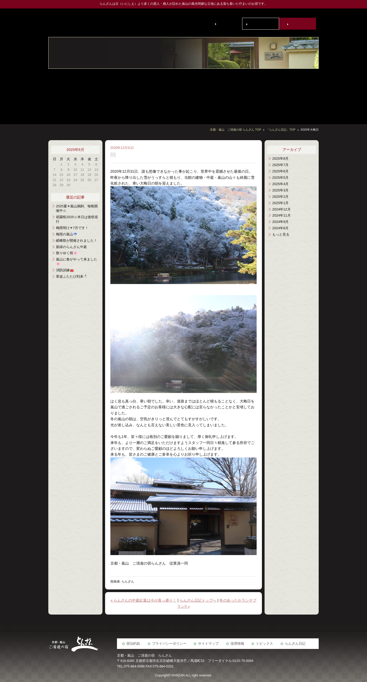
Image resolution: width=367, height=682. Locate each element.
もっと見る (280, 234)
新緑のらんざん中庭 (71, 247)
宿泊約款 (133, 644)
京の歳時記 (259, 93)
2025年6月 (280, 171)
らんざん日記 (295, 644)
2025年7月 (280, 165)
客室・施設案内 (312, 93)
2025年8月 (280, 159)
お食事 (298, 93)
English (225, 23)
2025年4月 (280, 184)
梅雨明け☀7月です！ (72, 228)
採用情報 (237, 644)
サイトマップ (208, 644)
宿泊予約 (299, 24)
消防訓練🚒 (65, 270)
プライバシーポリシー (169, 644)
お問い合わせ (262, 24)
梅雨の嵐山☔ (66, 234)
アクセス (232, 93)
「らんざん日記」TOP (280, 129)
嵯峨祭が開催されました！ (76, 240)
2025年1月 (280, 203)
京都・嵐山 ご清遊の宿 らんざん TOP (235, 129)
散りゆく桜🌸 (66, 253)
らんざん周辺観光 (246, 93)
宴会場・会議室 (272, 93)
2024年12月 (281, 209)
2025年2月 (280, 197)
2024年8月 (280, 228)
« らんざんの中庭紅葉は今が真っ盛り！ (144, 600)
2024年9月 (280, 222)
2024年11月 (281, 215)
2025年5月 (280, 178)
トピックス (264, 644)
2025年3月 (280, 190)
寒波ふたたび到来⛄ (72, 276)
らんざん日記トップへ (198, 600)
